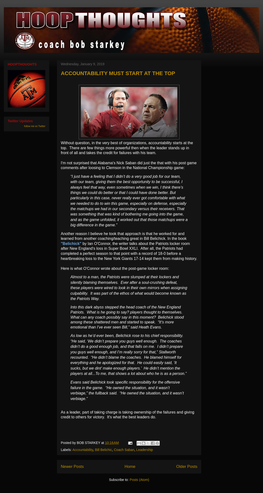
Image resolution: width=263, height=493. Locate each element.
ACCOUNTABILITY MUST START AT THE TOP (118, 73)
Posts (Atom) (139, 480)
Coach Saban (124, 450)
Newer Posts (72, 466)
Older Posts (186, 466)
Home (130, 466)
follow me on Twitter (34, 126)
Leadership (144, 450)
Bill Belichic (103, 450)
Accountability (82, 450)
